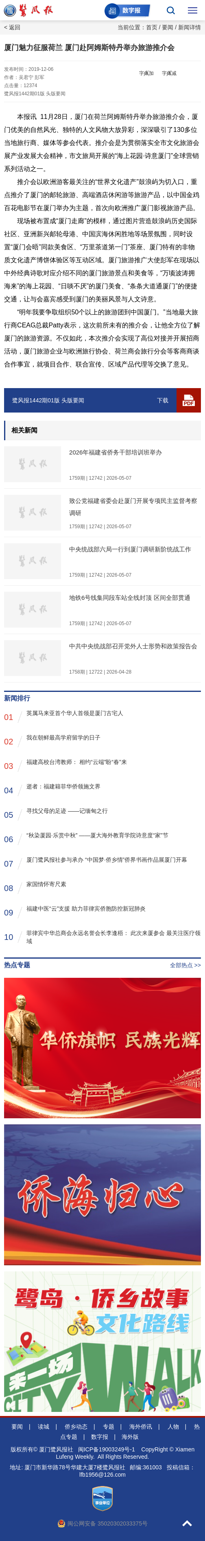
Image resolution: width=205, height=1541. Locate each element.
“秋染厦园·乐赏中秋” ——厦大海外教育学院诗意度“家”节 (86, 838)
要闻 (167, 27)
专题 (108, 1426)
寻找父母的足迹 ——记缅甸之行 (56, 814)
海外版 (130, 1436)
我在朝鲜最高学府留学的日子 (52, 741)
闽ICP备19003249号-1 (106, 1449)
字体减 (169, 73)
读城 (43, 1426)
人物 (173, 1426)
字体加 (146, 73)
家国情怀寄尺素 (35, 887)
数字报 (99, 1436)
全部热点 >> (185, 965)
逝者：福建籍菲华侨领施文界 (52, 790)
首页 (151, 27)
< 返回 (12, 27)
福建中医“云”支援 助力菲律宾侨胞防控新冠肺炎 (75, 912)
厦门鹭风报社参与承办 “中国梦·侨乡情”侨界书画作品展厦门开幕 (95, 863)
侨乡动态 (76, 1426)
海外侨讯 (140, 1426)
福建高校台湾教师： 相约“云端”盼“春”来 (65, 765)
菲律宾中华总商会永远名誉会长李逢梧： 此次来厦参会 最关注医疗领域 (102, 937)
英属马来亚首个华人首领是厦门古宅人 (63, 716)
